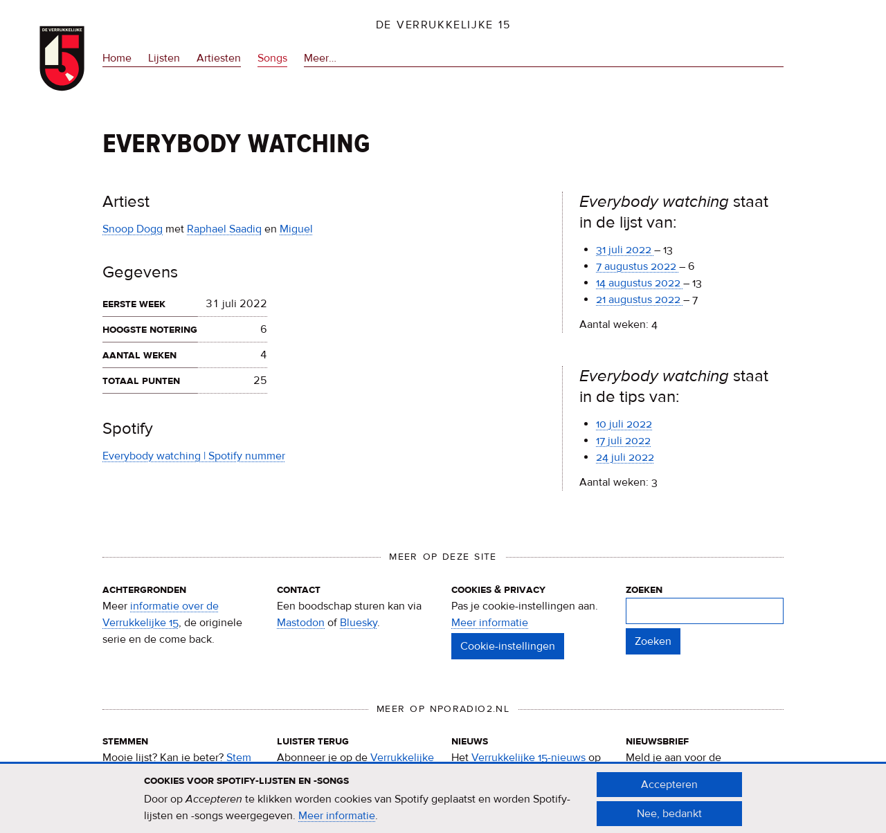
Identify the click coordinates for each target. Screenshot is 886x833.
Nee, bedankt (669, 819)
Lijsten (164, 58)
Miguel (296, 229)
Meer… (320, 58)
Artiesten (219, 58)
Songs (272, 58)
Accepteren (669, 790)
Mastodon (301, 623)
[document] (443, 805)
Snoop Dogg (132, 229)
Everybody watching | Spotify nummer (193, 456)
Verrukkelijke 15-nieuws (528, 758)
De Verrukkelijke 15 (443, 25)
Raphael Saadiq (224, 229)
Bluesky (358, 623)
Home (117, 58)
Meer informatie (489, 623)
